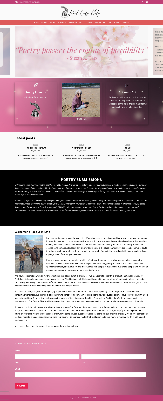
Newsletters (100, 22)
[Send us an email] (147, 2)
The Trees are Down (35, 148)
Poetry (62, 22)
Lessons (88, 22)
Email (17, 369)
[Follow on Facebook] (142, 2)
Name (17, 350)
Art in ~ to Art (75, 22)
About (44, 22)
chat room (61, 310)
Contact (125, 22)
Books (52, 22)
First (17, 363)
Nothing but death (81, 148)
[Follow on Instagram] (144, 2)
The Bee (127, 148)
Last (83, 363)
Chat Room (114, 22)
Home (36, 22)
